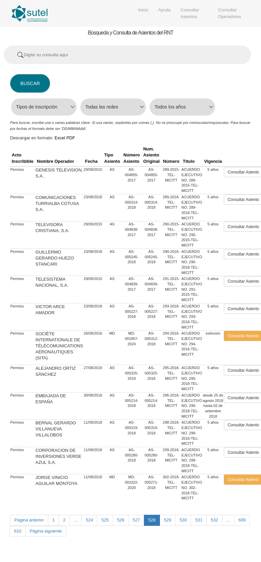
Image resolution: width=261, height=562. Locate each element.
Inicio (143, 9)
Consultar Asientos (190, 13)
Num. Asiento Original (151, 155)
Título (188, 161)
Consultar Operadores (229, 13)
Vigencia (213, 161)
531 (198, 519)
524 (89, 519)
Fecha (91, 161)
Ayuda (164, 9)
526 (120, 519)
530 (183, 519)
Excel (60, 137)
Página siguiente (46, 531)
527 (136, 519)
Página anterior (29, 519)
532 (214, 519)
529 (167, 519)
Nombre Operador (55, 161)
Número (171, 161)
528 (152, 519)
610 (17, 531)
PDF (70, 137)
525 (105, 519)
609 (242, 519)
